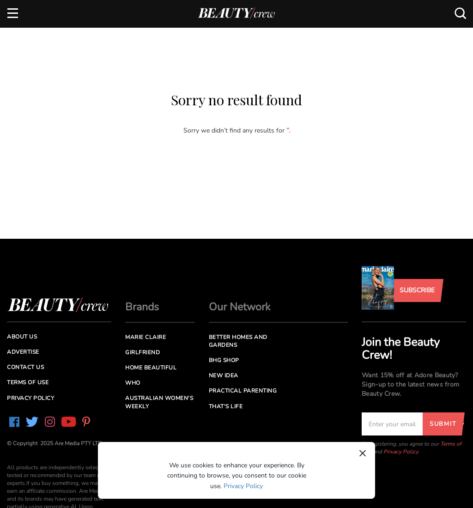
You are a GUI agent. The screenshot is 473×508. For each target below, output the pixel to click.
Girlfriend (142, 352)
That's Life (226, 406)
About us (22, 336)
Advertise (23, 352)
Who (132, 383)
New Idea (223, 375)
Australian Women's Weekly (159, 402)
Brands (142, 307)
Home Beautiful (150, 367)
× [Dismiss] (362, 453)
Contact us (25, 367)
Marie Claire (145, 337)
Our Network (240, 307)
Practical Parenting (243, 390)
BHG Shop (224, 360)
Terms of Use (28, 382)
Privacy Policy (400, 451)
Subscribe (417, 290)
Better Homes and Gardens (238, 341)
